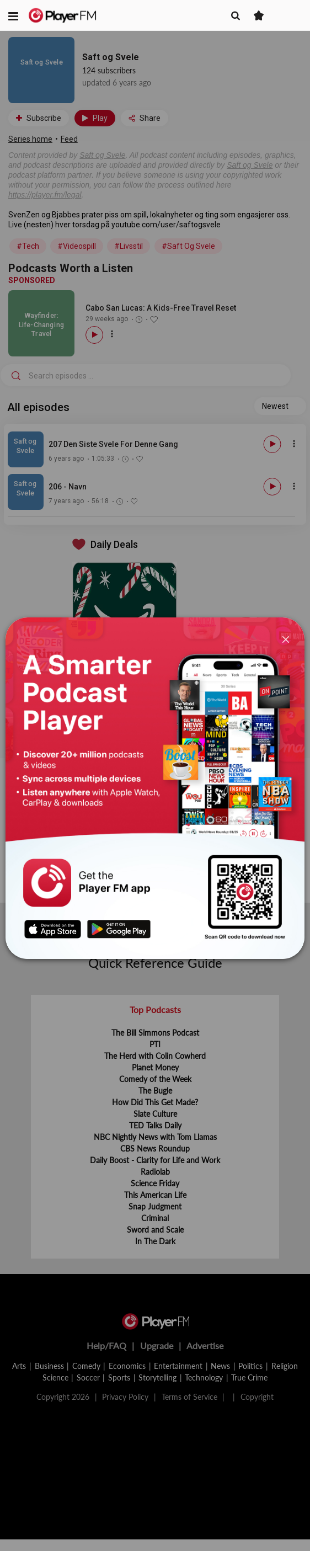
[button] (13, 15)
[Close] (285, 638)
